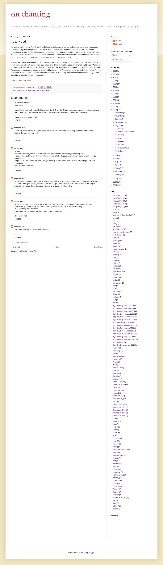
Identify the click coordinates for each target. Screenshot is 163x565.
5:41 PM (18, 194)
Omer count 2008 (119, 410)
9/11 (114, 212)
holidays (116, 351)
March (117, 168)
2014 (115, 94)
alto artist (17, 128)
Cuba (115, 257)
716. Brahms (119, 145)
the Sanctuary (118, 475)
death (115, 260)
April (117, 165)
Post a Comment (21, 242)
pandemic (116, 421)
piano (115, 424)
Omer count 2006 (119, 404)
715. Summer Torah (122, 148)
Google (115, 294)
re (113, 435)
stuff (114, 461)
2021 (115, 77)
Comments (117, 60)
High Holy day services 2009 (123, 322)
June (117, 158)
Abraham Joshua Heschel (122, 215)
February (118, 171)
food (114, 286)
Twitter (115, 489)
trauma (115, 483)
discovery (116, 269)
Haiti (114, 303)
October (118, 119)
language (116, 379)
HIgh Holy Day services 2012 (123, 331)
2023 (115, 74)
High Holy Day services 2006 (123, 314)
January (118, 175)
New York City (118, 399)
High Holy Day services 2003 (123, 306)
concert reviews (118, 249)
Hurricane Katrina (119, 356)
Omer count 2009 (119, 413)
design (115, 263)
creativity (116, 255)
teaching (116, 469)
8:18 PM (18, 219)
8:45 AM (18, 141)
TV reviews (117, 486)
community (117, 246)
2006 (115, 182)
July (117, 155)
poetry (115, 427)
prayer (115, 433)
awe (18, 90)
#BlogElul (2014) (119, 198)
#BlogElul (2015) (119, 201)
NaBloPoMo (117, 396)
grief (114, 300)
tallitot (115, 466)
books (115, 238)
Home (57, 247)
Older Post (98, 247)
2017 (115, 84)
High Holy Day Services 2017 (123, 334)
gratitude (116, 297)
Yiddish (115, 509)
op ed (115, 418)
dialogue (116, 266)
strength (116, 458)
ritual (114, 441)
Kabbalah (116, 376)
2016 (115, 87)
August (118, 126)
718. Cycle (119, 138)
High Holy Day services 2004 (123, 308)
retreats (115, 438)
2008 (115, 110)
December (119, 113)
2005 (115, 185)
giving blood (117, 291)
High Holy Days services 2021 (124, 345)
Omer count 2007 (119, 407)
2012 (115, 97)
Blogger (91, 553)
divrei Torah (117, 272)
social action (117, 455)
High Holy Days (118, 342)
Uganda (115, 492)
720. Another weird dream (124, 132)
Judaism (28, 90)
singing (115, 452)
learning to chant (119, 385)
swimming (116, 464)
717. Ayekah (119, 141)
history (115, 348)
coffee (115, 243)
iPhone (115, 362)
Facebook (116, 277)
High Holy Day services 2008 (123, 320)
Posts (115, 55)
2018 (115, 81)
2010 (115, 103)
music (115, 393)
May (117, 162)
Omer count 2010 (119, 416)
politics (34, 90)
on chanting (30, 14)
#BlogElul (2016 (118, 204)
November (119, 116)
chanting (116, 241)
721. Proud (119, 129)
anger (115, 218)
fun (114, 288)
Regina (16, 148)
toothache (116, 481)
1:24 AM (18, 120)
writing (115, 506)
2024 (115, 71)
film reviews (117, 283)
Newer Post (16, 247)
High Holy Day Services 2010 (123, 325)
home (115, 353)
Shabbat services (119, 450)
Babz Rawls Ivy (20, 102)
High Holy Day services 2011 (123, 328)
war (114, 500)
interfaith (116, 359)
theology (116, 478)
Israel (115, 365)
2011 (115, 100)
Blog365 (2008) (118, 229)
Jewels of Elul (118, 368)
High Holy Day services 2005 (123, 311)
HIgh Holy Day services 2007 (123, 317)
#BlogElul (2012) (119, 195)
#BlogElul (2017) (119, 207)
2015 (115, 90)
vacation (116, 495)
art (114, 221)
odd (114, 402)
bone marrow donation (121, 232)
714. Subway (119, 151)
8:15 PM (18, 237)
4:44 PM (18, 171)
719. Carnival (119, 135)
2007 (115, 179)
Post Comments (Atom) (29, 251)
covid (114, 252)
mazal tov (116, 387)
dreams (115, 275)
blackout (116, 226)
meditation (116, 390)
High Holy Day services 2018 (123, 337)
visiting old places (43, 90)
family (23, 90)
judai (114, 370)
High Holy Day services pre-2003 (125, 339)
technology (117, 472)
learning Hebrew (119, 382)
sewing (115, 447)
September (119, 122)
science (115, 444)
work (114, 503)
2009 (115, 107)
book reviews (117, 235)
